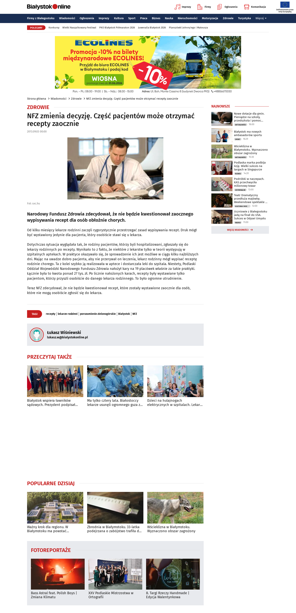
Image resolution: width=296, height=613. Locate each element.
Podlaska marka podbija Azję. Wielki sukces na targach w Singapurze (250, 166)
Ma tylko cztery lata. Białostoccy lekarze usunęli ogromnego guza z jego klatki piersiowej (113, 403)
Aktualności (240, 125)
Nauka (169, 18)
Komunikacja (255, 7)
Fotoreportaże (51, 550)
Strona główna (36, 98)
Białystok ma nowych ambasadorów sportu (248, 133)
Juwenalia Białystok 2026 (152, 27)
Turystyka (244, 18)
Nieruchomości (187, 18)
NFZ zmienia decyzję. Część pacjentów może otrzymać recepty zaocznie (132, 98)
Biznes (156, 18)
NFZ (134, 314)
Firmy (204, 7)
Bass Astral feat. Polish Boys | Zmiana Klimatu (54, 595)
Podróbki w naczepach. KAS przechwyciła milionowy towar (249, 182)
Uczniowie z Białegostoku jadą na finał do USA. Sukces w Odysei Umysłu (250, 215)
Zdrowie (228, 18)
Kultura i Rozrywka (243, 206)
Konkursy (54, 27)
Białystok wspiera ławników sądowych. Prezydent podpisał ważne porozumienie (51, 403)
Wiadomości (67, 18)
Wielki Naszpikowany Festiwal (79, 27)
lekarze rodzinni (68, 314)
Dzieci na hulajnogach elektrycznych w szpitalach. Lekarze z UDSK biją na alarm (175, 403)
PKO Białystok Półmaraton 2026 (117, 27)
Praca (143, 18)
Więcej (261, 18)
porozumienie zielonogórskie (98, 314)
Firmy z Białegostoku (41, 18)
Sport (132, 18)
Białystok (124, 314)
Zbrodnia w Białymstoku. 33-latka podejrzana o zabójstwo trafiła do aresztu (114, 529)
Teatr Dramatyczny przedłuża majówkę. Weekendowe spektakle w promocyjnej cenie (250, 198)
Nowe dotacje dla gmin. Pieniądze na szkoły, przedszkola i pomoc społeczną (249, 117)
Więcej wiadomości (238, 230)
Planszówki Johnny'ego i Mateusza (188, 27)
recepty (50, 314)
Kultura (119, 18)
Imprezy (182, 7)
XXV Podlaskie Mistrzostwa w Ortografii (110, 595)
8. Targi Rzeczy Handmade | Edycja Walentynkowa (167, 595)
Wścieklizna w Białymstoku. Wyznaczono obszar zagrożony (171, 529)
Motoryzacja (210, 18)
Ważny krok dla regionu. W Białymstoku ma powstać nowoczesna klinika (47, 529)
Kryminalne (240, 190)
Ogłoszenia (227, 7)
